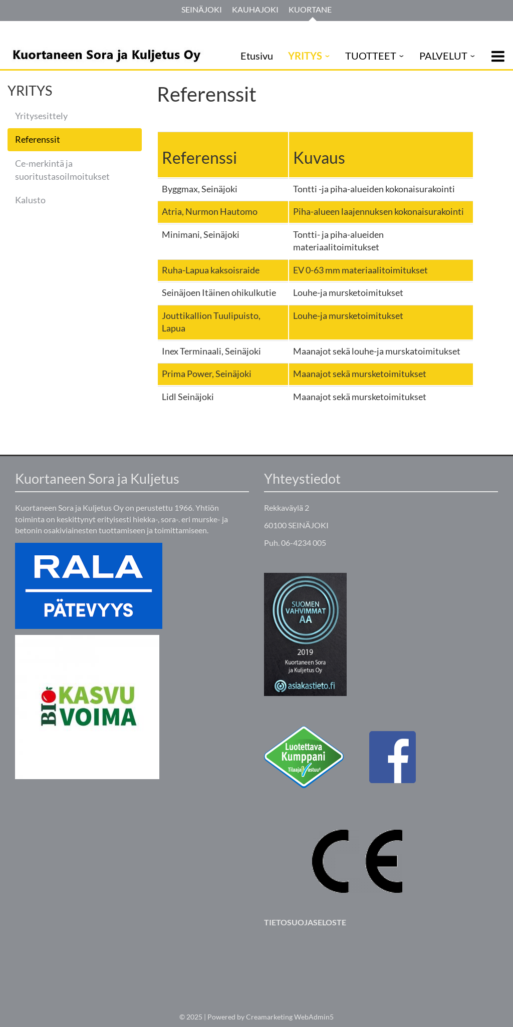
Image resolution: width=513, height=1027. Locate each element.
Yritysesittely (41, 115)
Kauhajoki (255, 9)
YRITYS (305, 56)
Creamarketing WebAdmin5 (290, 1016)
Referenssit (37, 139)
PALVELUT (443, 56)
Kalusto (30, 199)
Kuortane (310, 9)
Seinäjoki (201, 9)
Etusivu (256, 56)
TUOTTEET (370, 56)
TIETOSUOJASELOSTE (305, 922)
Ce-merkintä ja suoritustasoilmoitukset (62, 170)
